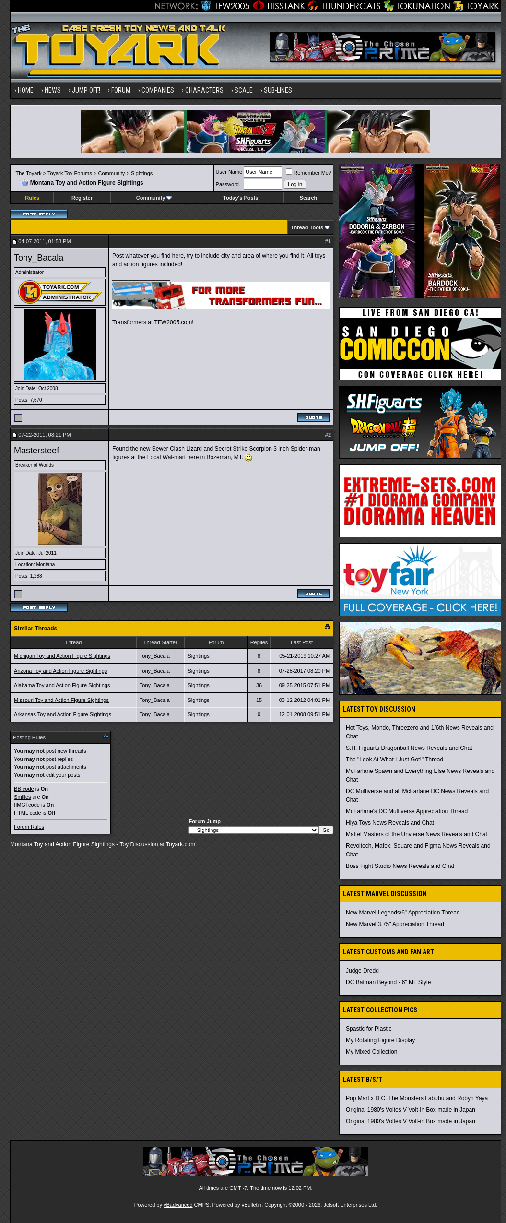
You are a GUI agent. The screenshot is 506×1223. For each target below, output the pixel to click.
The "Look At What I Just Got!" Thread (394, 759)
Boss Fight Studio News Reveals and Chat (400, 866)
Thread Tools (307, 227)
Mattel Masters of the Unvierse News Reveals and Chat (416, 834)
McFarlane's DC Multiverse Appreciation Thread (407, 811)
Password (227, 184)
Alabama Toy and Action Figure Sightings (62, 685)
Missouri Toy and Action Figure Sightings (61, 700)
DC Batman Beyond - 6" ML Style (388, 982)
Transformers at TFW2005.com (152, 322)
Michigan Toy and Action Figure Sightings (62, 656)
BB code (24, 789)
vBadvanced (178, 1205)
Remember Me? (308, 173)
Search (309, 198)
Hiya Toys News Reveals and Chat (390, 822)
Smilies (22, 797)
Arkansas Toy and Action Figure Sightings (62, 714)
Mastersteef (36, 450)
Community (154, 198)
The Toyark (28, 173)
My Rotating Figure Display (380, 1040)
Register (82, 198)
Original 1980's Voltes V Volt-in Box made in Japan (410, 1109)
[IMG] (20, 804)
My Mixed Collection (371, 1051)
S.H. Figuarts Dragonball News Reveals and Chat (409, 748)
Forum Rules (29, 827)
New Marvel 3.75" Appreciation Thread (395, 924)
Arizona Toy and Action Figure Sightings (60, 671)
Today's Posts (240, 198)
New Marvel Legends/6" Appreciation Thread (403, 912)
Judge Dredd (362, 970)
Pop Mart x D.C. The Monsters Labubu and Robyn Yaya (417, 1098)
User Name (229, 172)
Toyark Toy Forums (69, 173)
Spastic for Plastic (368, 1028)
